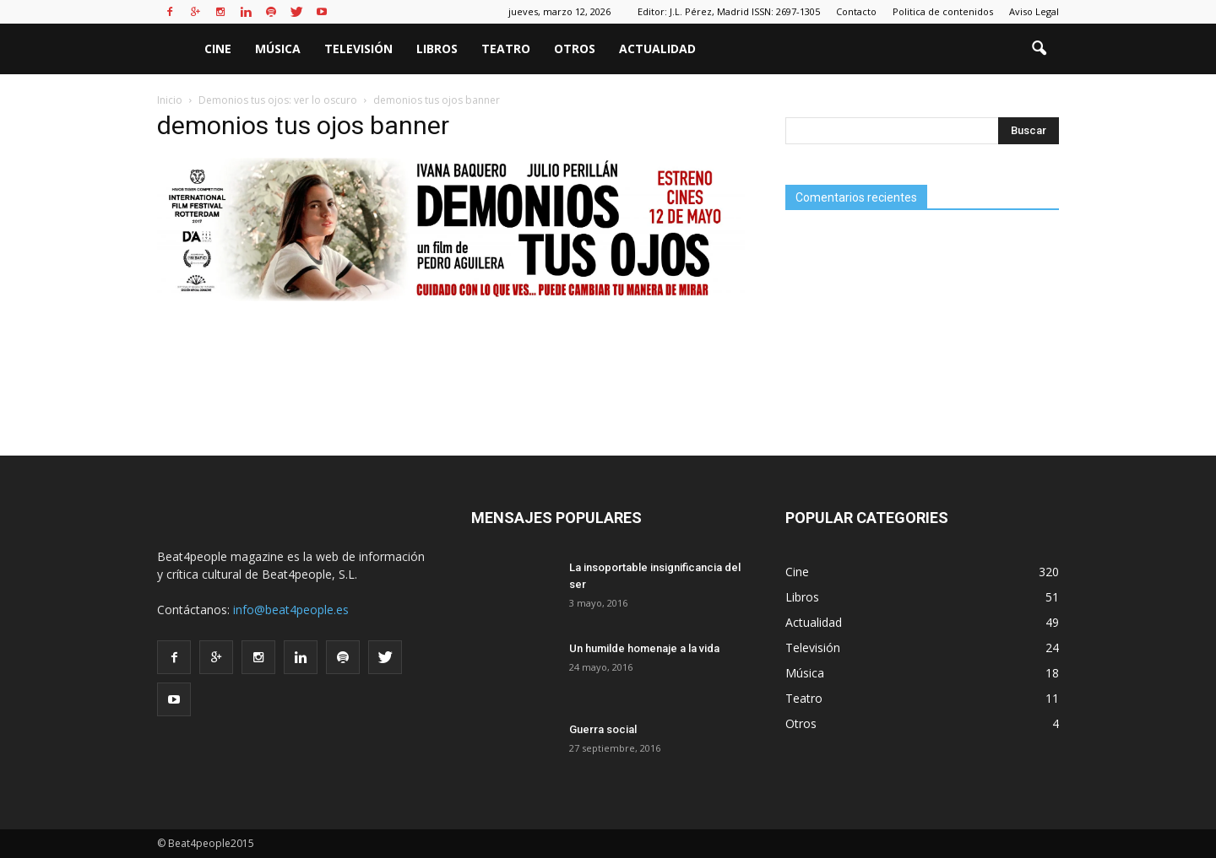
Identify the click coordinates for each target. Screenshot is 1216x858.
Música (278, 48)
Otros (574, 48)
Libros (437, 48)
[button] (1038, 49)
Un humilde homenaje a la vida (644, 648)
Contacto (856, 11)
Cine (217, 48)
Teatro (505, 48)
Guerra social (603, 729)
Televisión (358, 48)
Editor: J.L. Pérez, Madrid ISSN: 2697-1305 (729, 11)
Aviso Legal (1034, 11)
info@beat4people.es (291, 610)
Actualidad (657, 48)
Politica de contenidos (943, 11)
